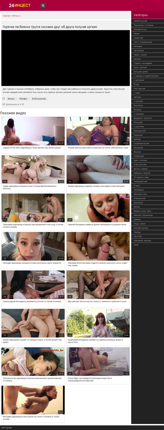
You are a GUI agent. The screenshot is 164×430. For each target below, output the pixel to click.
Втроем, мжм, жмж (142, 211)
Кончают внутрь (141, 228)
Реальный (138, 135)
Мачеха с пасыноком (143, 215)
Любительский (140, 21)
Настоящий (139, 50)
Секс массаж (139, 88)
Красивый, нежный (142, 240)
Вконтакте (138, 105)
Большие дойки (141, 71)
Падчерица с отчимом (143, 25)
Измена (137, 219)
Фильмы (137, 109)
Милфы (23, 98)
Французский (140, 131)
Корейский (139, 156)
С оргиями (138, 101)
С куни (137, 93)
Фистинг (137, 152)
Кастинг (137, 59)
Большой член (140, 194)
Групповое (138, 202)
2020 (136, 245)
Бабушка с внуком (142, 173)
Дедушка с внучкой (143, 118)
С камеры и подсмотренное (146, 76)
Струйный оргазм (141, 143)
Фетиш (11, 98)
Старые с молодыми (143, 63)
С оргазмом (139, 80)
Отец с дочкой (140, 67)
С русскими (139, 126)
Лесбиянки (139, 190)
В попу (137, 185)
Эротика (137, 97)
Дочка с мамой (140, 169)
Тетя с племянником (143, 42)
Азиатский (138, 38)
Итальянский (139, 198)
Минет (137, 33)
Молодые (138, 46)
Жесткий (138, 236)
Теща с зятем (140, 223)
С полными (139, 114)
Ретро (136, 84)
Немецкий (138, 147)
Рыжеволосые (140, 29)
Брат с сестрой (140, 160)
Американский (140, 181)
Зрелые (137, 139)
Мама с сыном (140, 55)
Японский (138, 122)
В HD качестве (39, 98)
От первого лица (141, 177)
